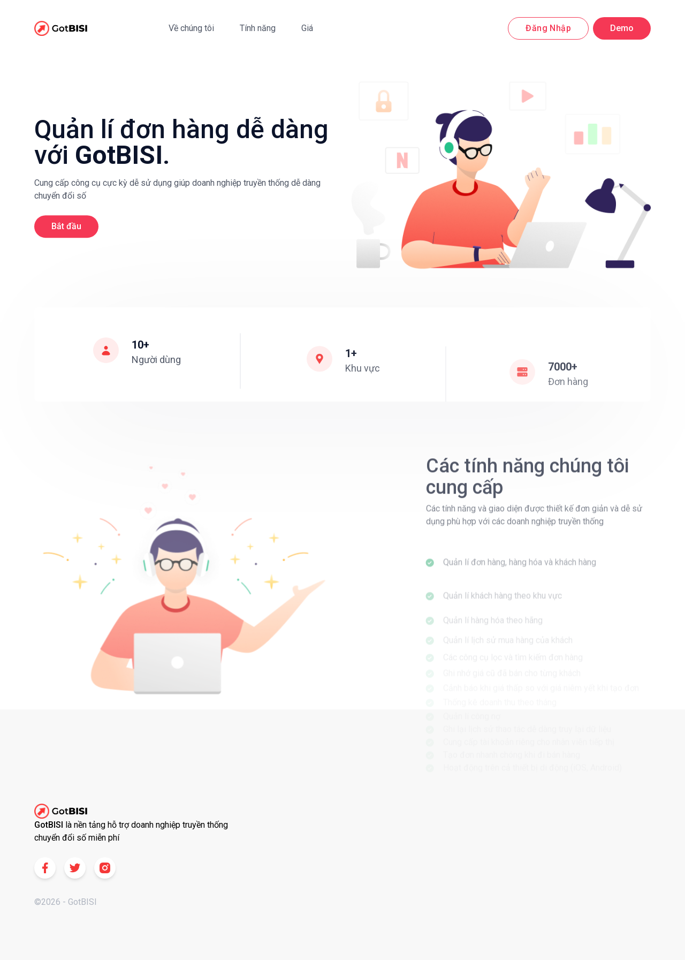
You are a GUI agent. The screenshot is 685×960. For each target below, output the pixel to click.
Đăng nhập (548, 28)
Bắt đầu (66, 227)
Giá (307, 28)
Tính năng (258, 28)
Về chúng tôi (191, 28)
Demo (622, 28)
